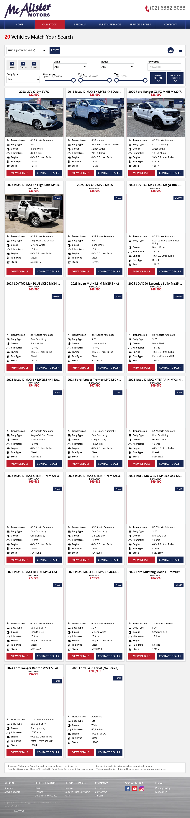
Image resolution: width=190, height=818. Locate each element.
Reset (55, 50)
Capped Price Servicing (77, 792)
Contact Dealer (48, 173)
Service (69, 788)
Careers (99, 795)
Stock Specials (12, 792)
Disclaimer (161, 792)
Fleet (37, 788)
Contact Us (101, 792)
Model (104, 61)
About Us (100, 788)
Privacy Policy (162, 788)
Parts (68, 795)
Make (56, 61)
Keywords (153, 61)
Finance (39, 792)
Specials (8, 788)
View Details (19, 173)
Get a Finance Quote (46, 795)
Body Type (12, 74)
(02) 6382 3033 (168, 7)
